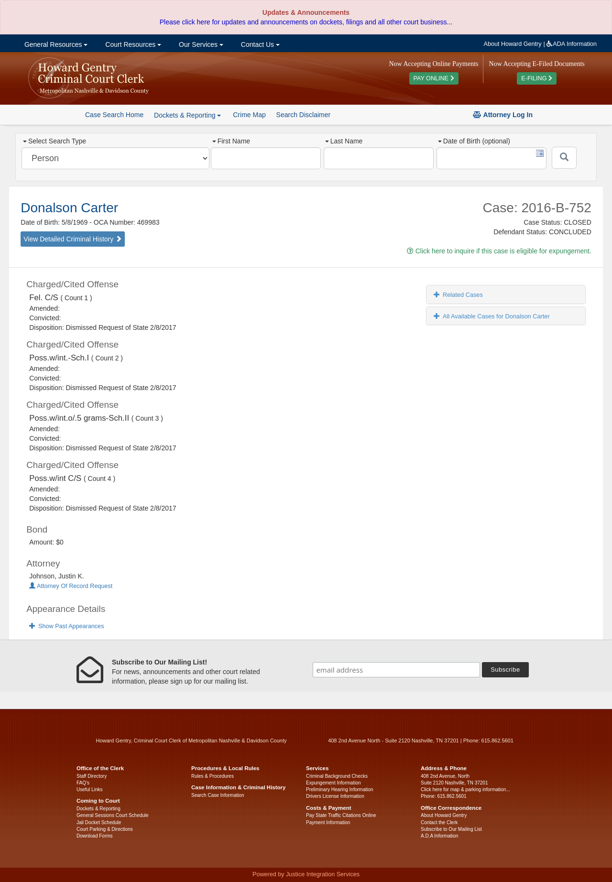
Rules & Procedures (212, 776)
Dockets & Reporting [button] (187, 115)
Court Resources (132, 44)
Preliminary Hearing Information (339, 789)
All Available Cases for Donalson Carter (492, 316)
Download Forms (94, 835)
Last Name (344, 141)
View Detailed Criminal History (72, 239)
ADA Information (571, 44)
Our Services (200, 44)
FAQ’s (82, 782)
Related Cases (458, 294)
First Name (231, 141)
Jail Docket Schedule (98, 822)
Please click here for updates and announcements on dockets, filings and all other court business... (306, 22)
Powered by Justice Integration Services (306, 874)
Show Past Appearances (66, 626)
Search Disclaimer (303, 115)
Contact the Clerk (439, 822)
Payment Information (328, 822)
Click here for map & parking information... (465, 789)
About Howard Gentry (513, 44)
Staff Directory (91, 776)
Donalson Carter (69, 207)
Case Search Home (114, 115)
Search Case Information (217, 795)
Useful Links (89, 789)
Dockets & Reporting (98, 808)
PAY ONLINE (434, 78)
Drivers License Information (335, 796)
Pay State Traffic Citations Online (341, 815)
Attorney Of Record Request (70, 586)
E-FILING (536, 78)
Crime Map (249, 115)
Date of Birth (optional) (474, 141)
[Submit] (564, 158)
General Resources (54, 44)
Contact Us (259, 44)
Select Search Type (54, 141)
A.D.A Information (439, 835)
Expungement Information (333, 782)
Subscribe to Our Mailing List (451, 829)
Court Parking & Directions (104, 829)
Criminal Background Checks (337, 776)
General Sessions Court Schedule (112, 815)
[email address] (396, 669)
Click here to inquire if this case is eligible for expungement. (499, 251)
